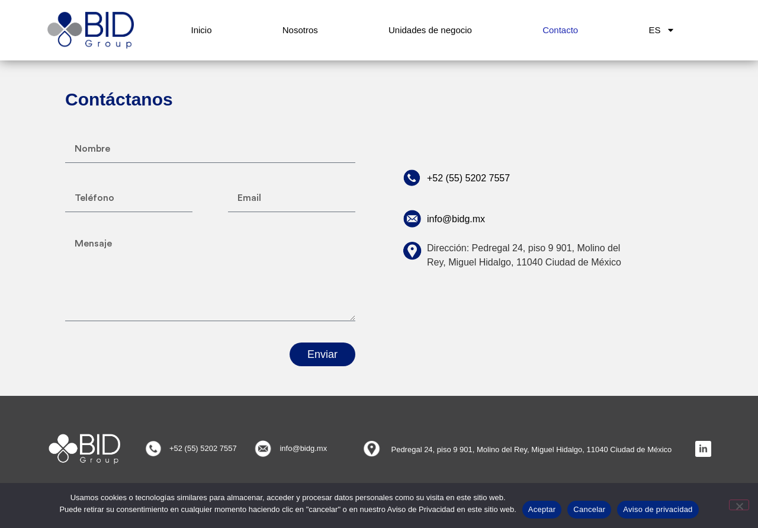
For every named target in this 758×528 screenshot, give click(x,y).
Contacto (560, 30)
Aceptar (542, 509)
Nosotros (300, 30)
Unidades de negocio (430, 30)
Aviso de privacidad (657, 509)
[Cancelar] (739, 505)
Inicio (201, 30)
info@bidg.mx (456, 219)
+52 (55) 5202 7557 (468, 178)
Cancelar (589, 509)
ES (661, 30)
